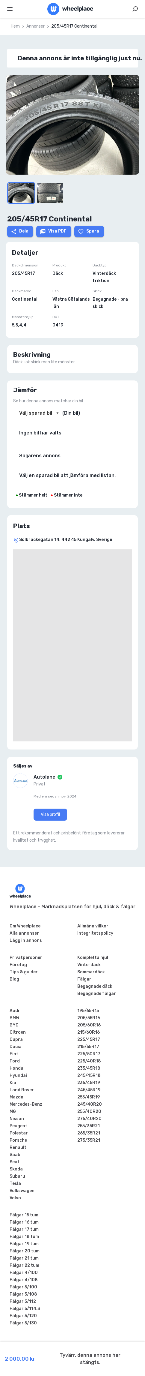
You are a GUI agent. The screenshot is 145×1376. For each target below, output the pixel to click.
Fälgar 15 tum (24, 1215)
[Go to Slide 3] (50, 193)
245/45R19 (88, 1089)
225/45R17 (88, 1039)
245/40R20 (89, 1104)
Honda (16, 1068)
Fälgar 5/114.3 (25, 1308)
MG (13, 1111)
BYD (14, 1025)
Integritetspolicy (95, 933)
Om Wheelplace (25, 926)
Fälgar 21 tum (24, 1258)
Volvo (15, 1197)
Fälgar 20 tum (25, 1251)
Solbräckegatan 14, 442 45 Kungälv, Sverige (65, 539)
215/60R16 (88, 1032)
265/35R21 (88, 1133)
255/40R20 (89, 1111)
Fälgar (84, 979)
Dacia (16, 1046)
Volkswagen (22, 1190)
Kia (13, 1082)
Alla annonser (24, 933)
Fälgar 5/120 (23, 1315)
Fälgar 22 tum (24, 1265)
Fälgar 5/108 (23, 1294)
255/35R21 (88, 1125)
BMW (14, 1017)
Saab (15, 1154)
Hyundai (18, 1075)
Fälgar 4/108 (24, 1279)
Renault (18, 1147)
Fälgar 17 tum (24, 1229)
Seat (14, 1161)
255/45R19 (88, 1097)
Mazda (16, 1097)
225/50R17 (88, 1053)
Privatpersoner (26, 957)
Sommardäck (91, 972)
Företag (18, 964)
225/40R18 (89, 1061)
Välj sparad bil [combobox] (35, 413)
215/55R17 (88, 1046)
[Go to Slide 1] (21, 193)
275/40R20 (89, 1118)
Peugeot (18, 1125)
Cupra (16, 1039)
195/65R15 (88, 1010)
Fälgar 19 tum (24, 1243)
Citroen (18, 1032)
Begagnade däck (94, 986)
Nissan (17, 1118)
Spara (88, 232)
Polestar (19, 1133)
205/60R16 (89, 1025)
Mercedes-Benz (26, 1104)
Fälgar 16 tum (24, 1222)
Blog (14, 979)
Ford (15, 1061)
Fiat (14, 1053)
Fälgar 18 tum (24, 1236)
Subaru (17, 1176)
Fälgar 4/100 (24, 1272)
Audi (14, 1010)
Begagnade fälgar (96, 993)
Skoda (16, 1169)
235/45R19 (88, 1082)
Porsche (18, 1140)
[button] (72, 125)
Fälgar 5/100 (23, 1287)
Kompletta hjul (92, 957)
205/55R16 (88, 1017)
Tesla (15, 1183)
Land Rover (22, 1089)
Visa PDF (53, 232)
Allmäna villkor (92, 926)
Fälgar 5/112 (23, 1301)
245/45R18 (89, 1075)
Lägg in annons (26, 940)
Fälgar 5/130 (23, 1323)
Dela (19, 232)
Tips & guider (24, 972)
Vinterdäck (89, 964)
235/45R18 (88, 1068)
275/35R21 (88, 1140)
